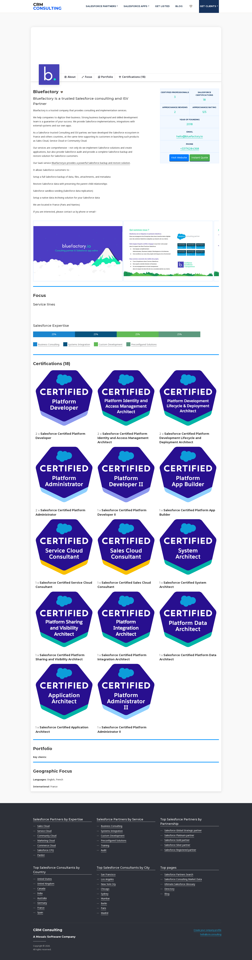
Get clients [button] (208, 6)
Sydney (104, 893)
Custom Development (110, 344)
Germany (42, 902)
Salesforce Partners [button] (101, 6)
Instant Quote (199, 157)
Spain (40, 912)
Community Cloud (46, 835)
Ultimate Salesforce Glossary (179, 884)
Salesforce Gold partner (177, 840)
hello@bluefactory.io (189, 136)
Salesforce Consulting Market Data (183, 879)
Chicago (105, 888)
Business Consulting (48, 344)
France (40, 907)
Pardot (41, 855)
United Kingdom (45, 883)
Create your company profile (207, 930)
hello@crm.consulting (210, 934)
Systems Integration (79, 344)
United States (44, 878)
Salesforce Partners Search (178, 874)
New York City (108, 884)
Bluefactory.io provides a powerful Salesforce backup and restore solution (91, 162)
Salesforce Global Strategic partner (183, 830)
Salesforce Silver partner (177, 844)
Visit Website (179, 157)
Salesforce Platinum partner (179, 835)
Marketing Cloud (46, 840)
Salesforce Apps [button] (135, 6)
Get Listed (162, 6)
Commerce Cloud (46, 845)
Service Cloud (44, 830)
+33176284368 (189, 148)
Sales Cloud (43, 826)
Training (105, 845)
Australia (42, 898)
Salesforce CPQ (45, 850)
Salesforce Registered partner (180, 849)
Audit (103, 850)
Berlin (104, 903)
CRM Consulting (47, 930)
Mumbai (105, 898)
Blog (179, 6)
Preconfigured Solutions (144, 344)
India (40, 893)
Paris (103, 908)
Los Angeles (107, 879)
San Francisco (108, 874)
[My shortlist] (190, 2)
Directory (169, 888)
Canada (41, 888)
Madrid (104, 912)
